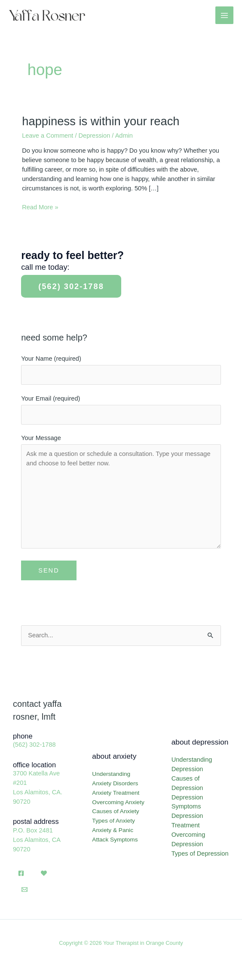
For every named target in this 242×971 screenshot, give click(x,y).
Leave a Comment (47, 135)
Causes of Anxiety (115, 811)
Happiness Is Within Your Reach (100, 121)
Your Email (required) (121, 410)
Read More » (40, 207)
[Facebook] (21, 873)
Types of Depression (200, 853)
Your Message (121, 493)
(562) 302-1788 (71, 286)
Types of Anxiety (113, 820)
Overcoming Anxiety (118, 802)
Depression (94, 135)
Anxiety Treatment (115, 793)
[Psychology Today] (44, 873)
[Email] (24, 889)
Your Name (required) (121, 370)
